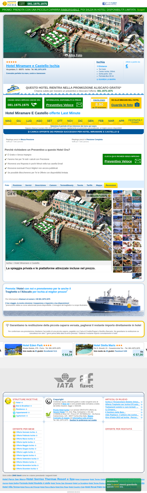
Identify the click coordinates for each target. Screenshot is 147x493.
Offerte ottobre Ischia (25, 462)
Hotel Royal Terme (128, 487)
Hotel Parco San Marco (14, 479)
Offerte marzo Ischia (24, 439)
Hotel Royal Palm (93, 487)
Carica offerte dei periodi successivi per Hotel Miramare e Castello (73, 131)
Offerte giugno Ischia (25, 449)
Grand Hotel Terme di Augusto (128, 483)
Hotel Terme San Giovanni (61, 483)
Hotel (18, 403)
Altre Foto (75, 55)
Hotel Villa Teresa (11, 487)
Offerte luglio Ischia (24, 452)
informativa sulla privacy (83, 418)
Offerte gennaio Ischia (25, 432)
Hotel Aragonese (82, 479)
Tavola (80, 185)
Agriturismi (20, 416)
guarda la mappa (107, 79)
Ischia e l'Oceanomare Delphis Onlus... (122, 402)
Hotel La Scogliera (80, 483)
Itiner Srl (66, 404)
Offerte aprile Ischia (24, 442)
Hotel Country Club (76, 487)
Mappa (99, 185)
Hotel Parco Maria (47, 487)
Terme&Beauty (66, 185)
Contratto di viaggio (61, 418)
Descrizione (40, 185)
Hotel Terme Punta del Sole (100, 483)
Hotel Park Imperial (118, 479)
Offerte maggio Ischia (25, 445)
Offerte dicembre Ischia (26, 469)
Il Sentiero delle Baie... (115, 412)
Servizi (28, 185)
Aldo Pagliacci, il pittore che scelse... (122, 415)
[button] (83, 420)
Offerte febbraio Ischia (25, 435)
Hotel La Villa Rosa (110, 487)
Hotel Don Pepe (61, 487)
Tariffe (89, 185)
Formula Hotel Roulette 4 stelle (34, 483)
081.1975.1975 (37, 3)
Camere (53, 185)
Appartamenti (21, 413)
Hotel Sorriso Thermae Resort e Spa (50, 479)
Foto (7, 185)
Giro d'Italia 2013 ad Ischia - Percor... (121, 417)
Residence (20, 409)
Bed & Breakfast (23, 406)
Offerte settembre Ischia (26, 459)
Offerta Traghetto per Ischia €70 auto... (122, 404)
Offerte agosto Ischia (25, 455)
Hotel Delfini (14, 483)
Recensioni (111, 185)
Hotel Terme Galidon (98, 479)
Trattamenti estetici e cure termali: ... (121, 407)
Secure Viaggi (59, 412)
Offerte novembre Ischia (26, 465)
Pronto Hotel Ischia (61, 410)
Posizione (17, 185)
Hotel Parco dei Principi (30, 487)
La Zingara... (111, 410)
